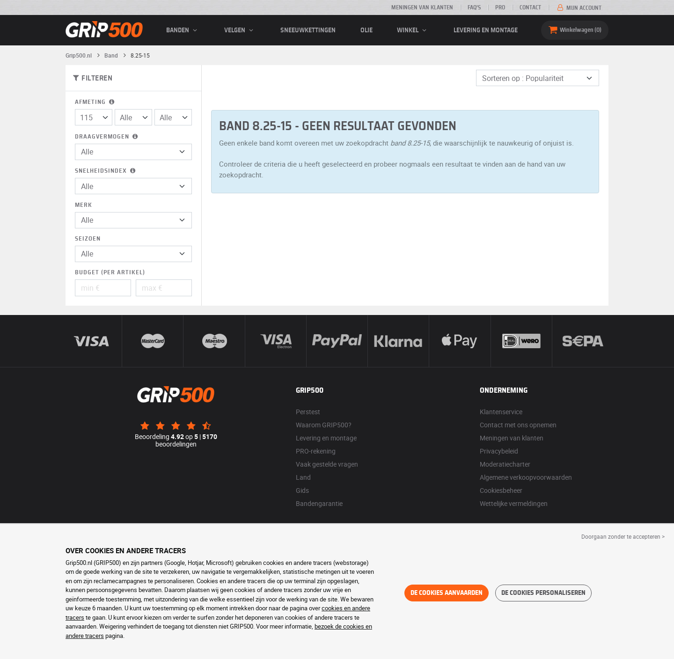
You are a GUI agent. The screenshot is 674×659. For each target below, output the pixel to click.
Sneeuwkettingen (308, 30)
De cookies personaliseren (543, 593)
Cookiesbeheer (501, 490)
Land (303, 477)
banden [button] (183, 30)
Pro (500, 7)
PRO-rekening (316, 451)
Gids (302, 490)
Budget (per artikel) (110, 273)
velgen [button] (240, 30)
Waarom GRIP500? (324, 424)
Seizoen (88, 239)
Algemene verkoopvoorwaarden (526, 477)
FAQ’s (474, 7)
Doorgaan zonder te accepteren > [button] (623, 536)
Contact (530, 7)
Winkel (413, 30)
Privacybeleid (499, 451)
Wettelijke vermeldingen (514, 503)
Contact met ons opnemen (518, 424)
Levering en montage (486, 30)
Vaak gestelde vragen (327, 464)
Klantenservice (501, 411)
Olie (366, 30)
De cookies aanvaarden (446, 593)
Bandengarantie (319, 503)
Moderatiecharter (505, 464)
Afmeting (95, 102)
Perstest (308, 411)
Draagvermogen (107, 137)
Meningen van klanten (422, 7)
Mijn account (578, 8)
